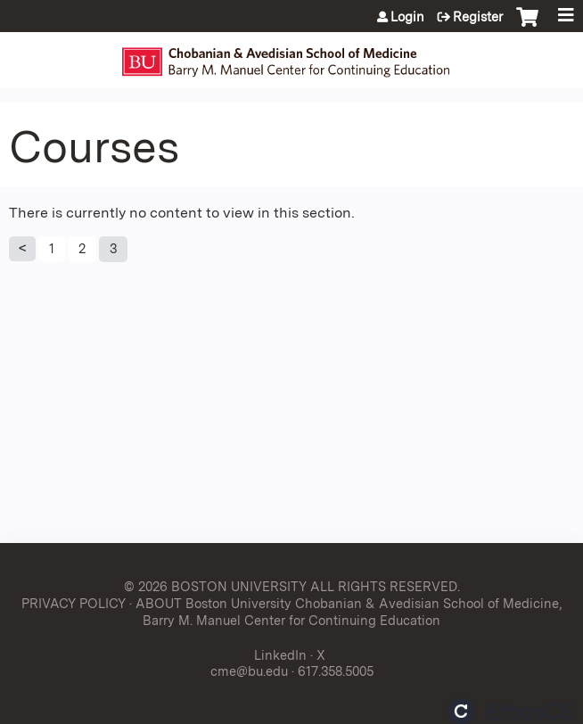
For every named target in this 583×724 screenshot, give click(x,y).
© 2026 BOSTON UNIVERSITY (215, 586)
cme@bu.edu (249, 671)
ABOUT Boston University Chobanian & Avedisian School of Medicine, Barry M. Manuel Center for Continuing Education (348, 612)
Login (407, 17)
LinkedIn (280, 654)
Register (478, 17)
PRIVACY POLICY (73, 603)
